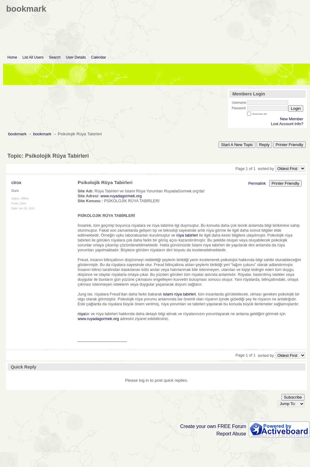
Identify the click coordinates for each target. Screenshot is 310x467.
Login (296, 108)
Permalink (257, 183)
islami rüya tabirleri (179, 294)
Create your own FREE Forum (213, 426)
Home (12, 57)
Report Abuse (231, 433)
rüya (81, 313)
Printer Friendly (289, 144)
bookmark (17, 134)
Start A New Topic (237, 144)
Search (54, 57)
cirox (16, 182)
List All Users (33, 57)
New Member (291, 119)
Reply (264, 144)
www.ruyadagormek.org (120, 196)
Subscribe (293, 397)
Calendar (98, 57)
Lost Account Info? (287, 124)
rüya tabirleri (187, 235)
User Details (76, 57)
